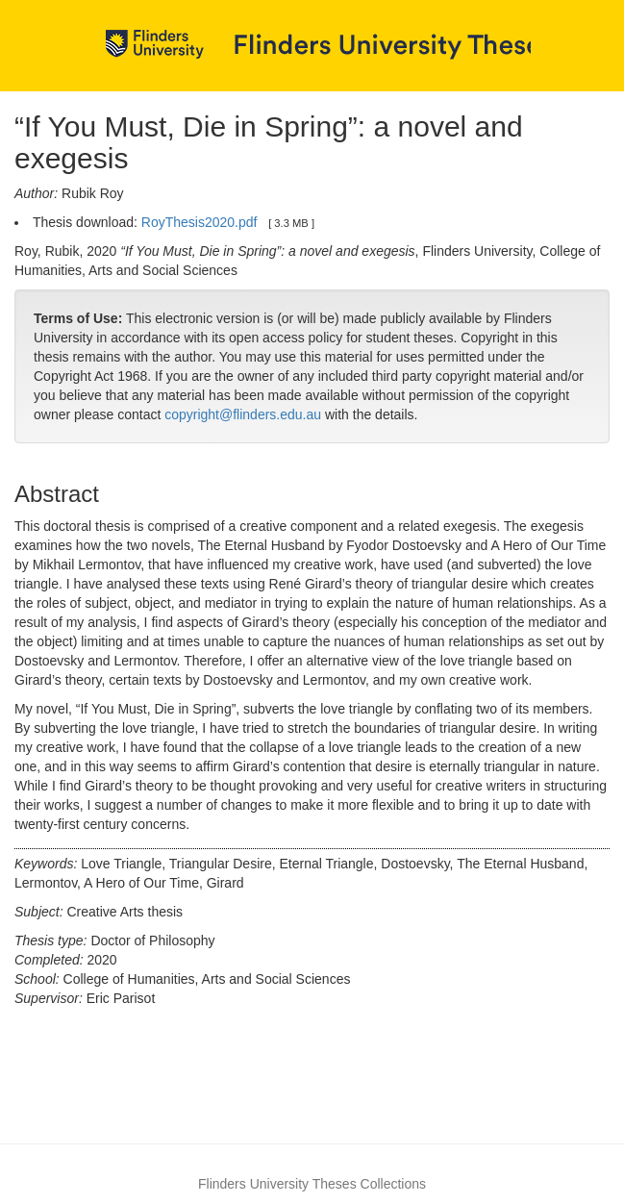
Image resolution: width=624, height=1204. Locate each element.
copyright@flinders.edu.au (242, 414)
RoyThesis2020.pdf (199, 222)
